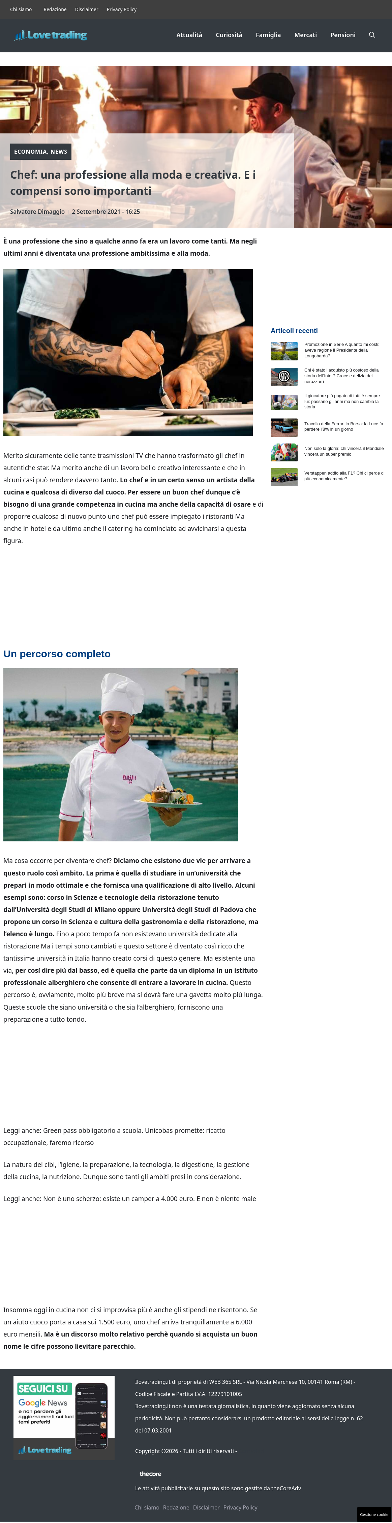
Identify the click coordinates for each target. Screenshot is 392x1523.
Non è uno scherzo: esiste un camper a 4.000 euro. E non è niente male (149, 1198)
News (59, 151)
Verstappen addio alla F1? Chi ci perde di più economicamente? (344, 476)
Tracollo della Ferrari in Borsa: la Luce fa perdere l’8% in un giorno (343, 426)
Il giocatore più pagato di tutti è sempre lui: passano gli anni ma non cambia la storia (342, 401)
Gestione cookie (374, 1514)
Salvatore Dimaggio (37, 211)
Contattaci (251, 1451)
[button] (372, 35)
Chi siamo (21, 9)
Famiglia (268, 35)
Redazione (54, 9)
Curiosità (229, 35)
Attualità (189, 35)
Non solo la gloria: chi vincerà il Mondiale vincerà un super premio (344, 451)
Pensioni (343, 35)
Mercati (306, 35)
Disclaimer (86, 9)
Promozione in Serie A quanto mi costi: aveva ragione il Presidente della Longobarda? (342, 350)
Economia (30, 151)
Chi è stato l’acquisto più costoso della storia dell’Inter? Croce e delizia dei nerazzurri (341, 375)
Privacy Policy (122, 9)
